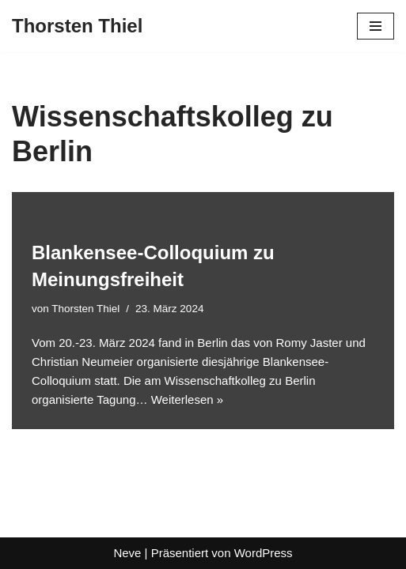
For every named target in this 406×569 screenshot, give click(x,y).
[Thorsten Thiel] (77, 26)
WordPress (263, 553)
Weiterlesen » (187, 399)
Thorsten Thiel (85, 309)
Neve (127, 553)
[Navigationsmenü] (375, 26)
